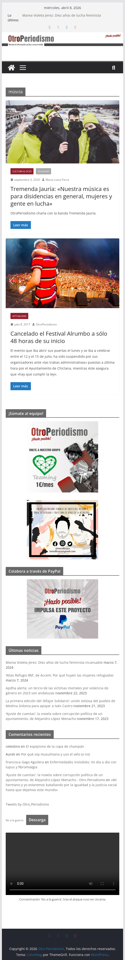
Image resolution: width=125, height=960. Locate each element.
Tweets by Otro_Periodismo (27, 804)
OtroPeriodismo (46, 324)
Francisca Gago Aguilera (25, 762)
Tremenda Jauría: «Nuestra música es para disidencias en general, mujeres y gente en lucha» (61, 196)
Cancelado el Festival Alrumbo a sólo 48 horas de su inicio (58, 337)
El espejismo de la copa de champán (55, 746)
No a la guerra (14, 820)
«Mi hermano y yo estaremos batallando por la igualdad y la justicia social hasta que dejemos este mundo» (61, 785)
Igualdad (43, 171)
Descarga (37, 819)
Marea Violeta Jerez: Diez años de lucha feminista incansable (54, 662)
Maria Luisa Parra (57, 180)
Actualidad (19, 316)
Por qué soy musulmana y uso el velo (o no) (55, 754)
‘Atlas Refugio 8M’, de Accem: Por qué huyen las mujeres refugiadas (60, 675)
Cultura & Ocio (22, 171)
